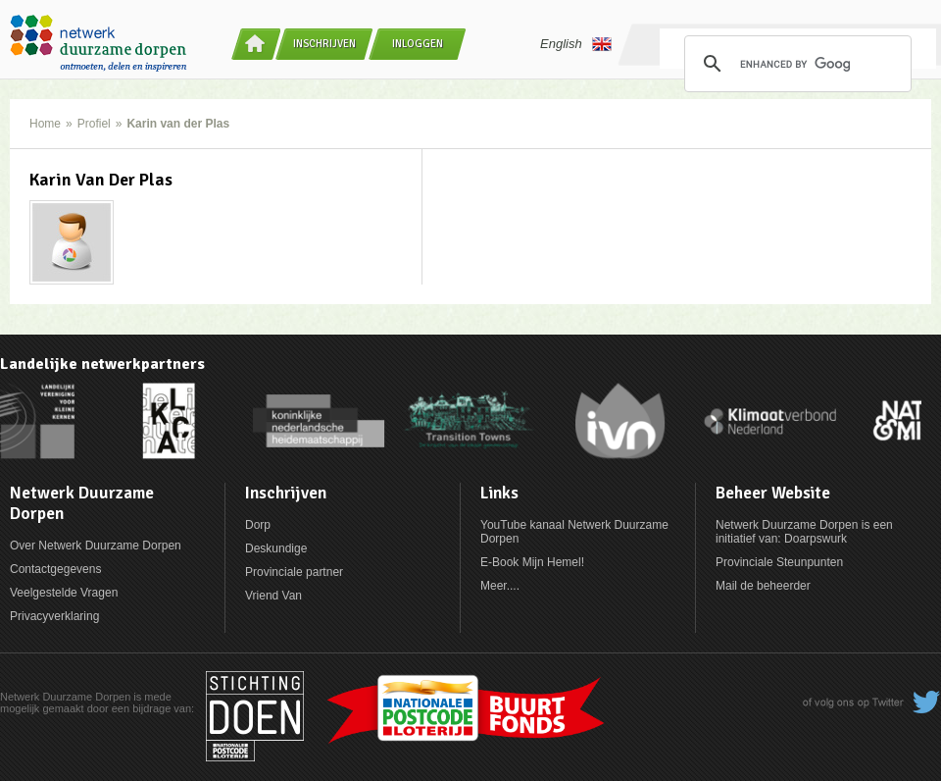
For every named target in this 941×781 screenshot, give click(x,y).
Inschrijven (324, 43)
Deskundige (276, 548)
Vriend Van (273, 595)
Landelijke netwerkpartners (102, 364)
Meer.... (500, 586)
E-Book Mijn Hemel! (532, 562)
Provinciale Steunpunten (779, 562)
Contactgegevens (55, 569)
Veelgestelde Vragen (64, 592)
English (576, 44)
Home (45, 123)
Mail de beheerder (763, 586)
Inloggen (417, 43)
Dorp (258, 525)
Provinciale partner (294, 572)
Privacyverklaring (54, 616)
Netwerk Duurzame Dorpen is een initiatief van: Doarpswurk (804, 532)
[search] (795, 64)
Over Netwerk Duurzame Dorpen (95, 545)
